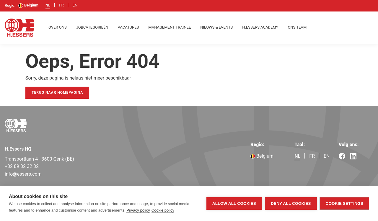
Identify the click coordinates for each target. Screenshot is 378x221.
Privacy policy (138, 210)
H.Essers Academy (260, 27)
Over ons (57, 27)
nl (47, 5)
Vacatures (128, 27)
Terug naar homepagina (57, 92)
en (75, 5)
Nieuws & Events (216, 27)
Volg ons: (349, 144)
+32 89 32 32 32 (22, 166)
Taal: (299, 144)
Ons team (297, 27)
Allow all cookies (234, 203)
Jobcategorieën (92, 27)
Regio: (257, 144)
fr (61, 5)
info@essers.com (23, 174)
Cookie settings (344, 203)
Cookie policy (162, 210)
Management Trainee (169, 27)
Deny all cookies (291, 203)
